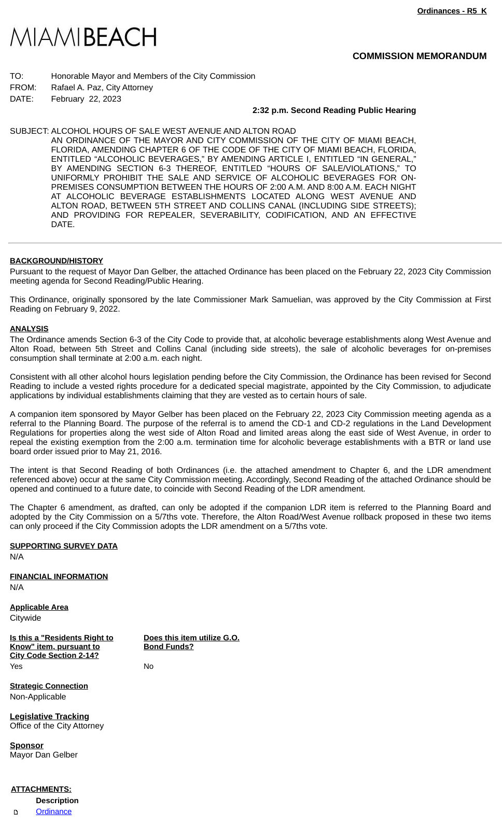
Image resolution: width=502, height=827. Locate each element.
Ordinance (54, 811)
